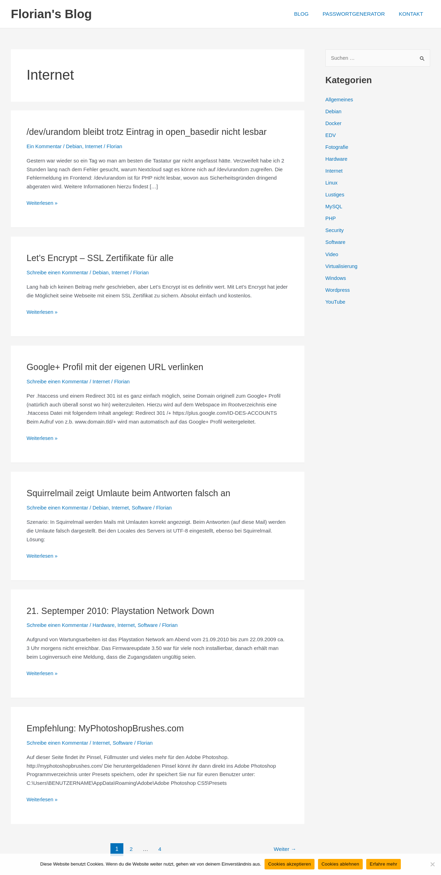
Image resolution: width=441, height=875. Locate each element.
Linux (331, 182)
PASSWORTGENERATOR (359, 14)
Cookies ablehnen (340, 864)
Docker (333, 123)
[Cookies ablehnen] (432, 864)
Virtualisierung (342, 265)
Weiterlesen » (42, 203)
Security (334, 229)
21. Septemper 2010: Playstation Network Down (123, 610)
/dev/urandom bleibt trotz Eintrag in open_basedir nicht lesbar (150, 131)
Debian (75, 146)
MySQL (334, 206)
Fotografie (337, 147)
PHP (330, 217)
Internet (95, 146)
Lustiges (335, 194)
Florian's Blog (51, 14)
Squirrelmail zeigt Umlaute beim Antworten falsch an (132, 492)
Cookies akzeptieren (289, 864)
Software (145, 507)
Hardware (105, 625)
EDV (330, 135)
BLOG (310, 14)
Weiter (284, 848)
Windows (336, 277)
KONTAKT (412, 14)
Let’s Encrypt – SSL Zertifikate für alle (102, 258)
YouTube (335, 300)
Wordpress (337, 288)
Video (332, 253)
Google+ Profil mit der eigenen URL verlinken (118, 366)
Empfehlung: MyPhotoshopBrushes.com (108, 727)
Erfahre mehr (383, 864)
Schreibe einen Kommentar (58, 272)
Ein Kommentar (45, 146)
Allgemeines (339, 99)
